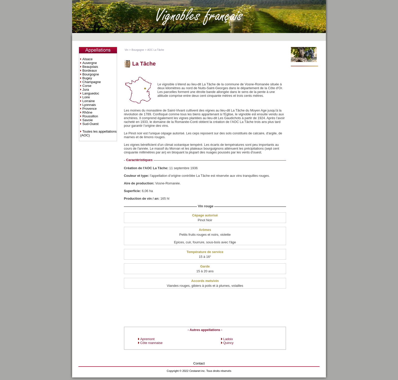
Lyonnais (89, 105)
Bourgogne (90, 74)
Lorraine (88, 101)
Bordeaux (89, 70)
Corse (87, 86)
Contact (199, 363)
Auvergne (89, 63)
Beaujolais (90, 67)
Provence (89, 108)
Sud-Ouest (90, 124)
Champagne (91, 82)
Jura (85, 89)
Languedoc (90, 93)
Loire (86, 97)
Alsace (87, 59)
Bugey (87, 78)
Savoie (87, 120)
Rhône (87, 112)
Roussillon (90, 116)
